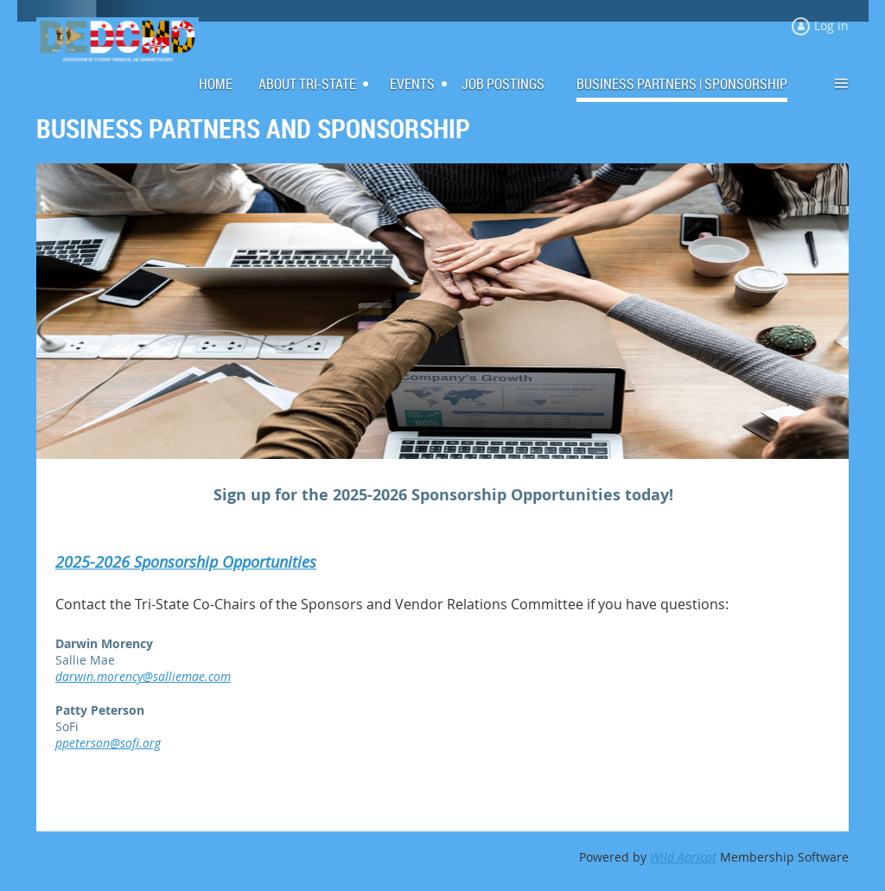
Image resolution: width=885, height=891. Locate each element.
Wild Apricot (683, 857)
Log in (831, 25)
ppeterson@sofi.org (108, 743)
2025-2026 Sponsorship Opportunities (185, 561)
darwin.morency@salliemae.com (143, 676)
